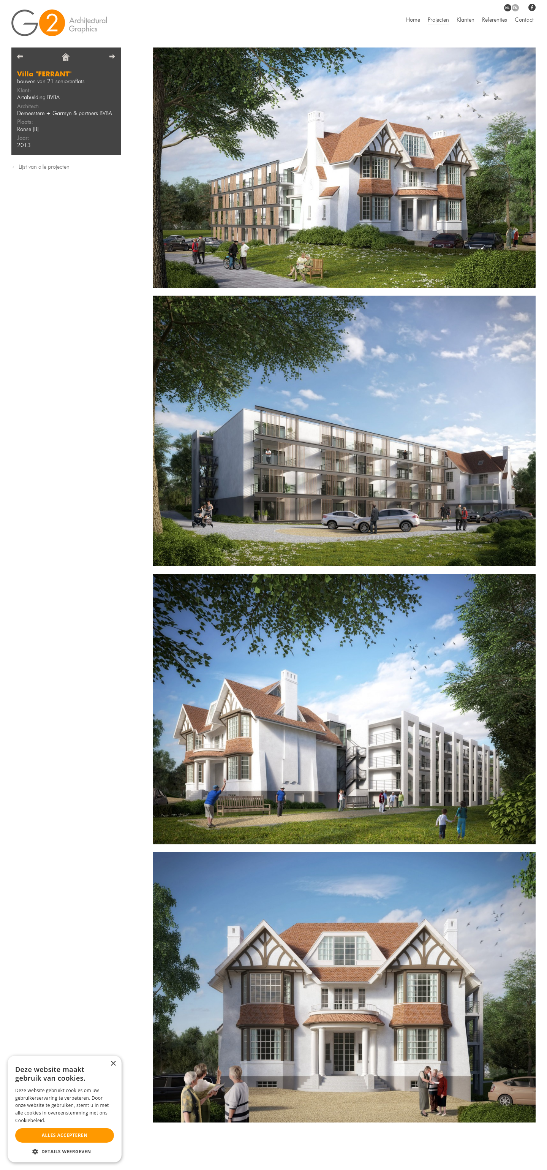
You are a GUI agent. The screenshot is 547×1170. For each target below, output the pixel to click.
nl (507, 7)
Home (413, 20)
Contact (524, 20)
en (515, 7)
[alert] (65, 1109)
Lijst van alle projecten (44, 167)
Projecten (438, 20)
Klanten (465, 20)
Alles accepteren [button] (65, 1135)
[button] (64, 1151)
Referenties (494, 20)
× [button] (113, 1064)
